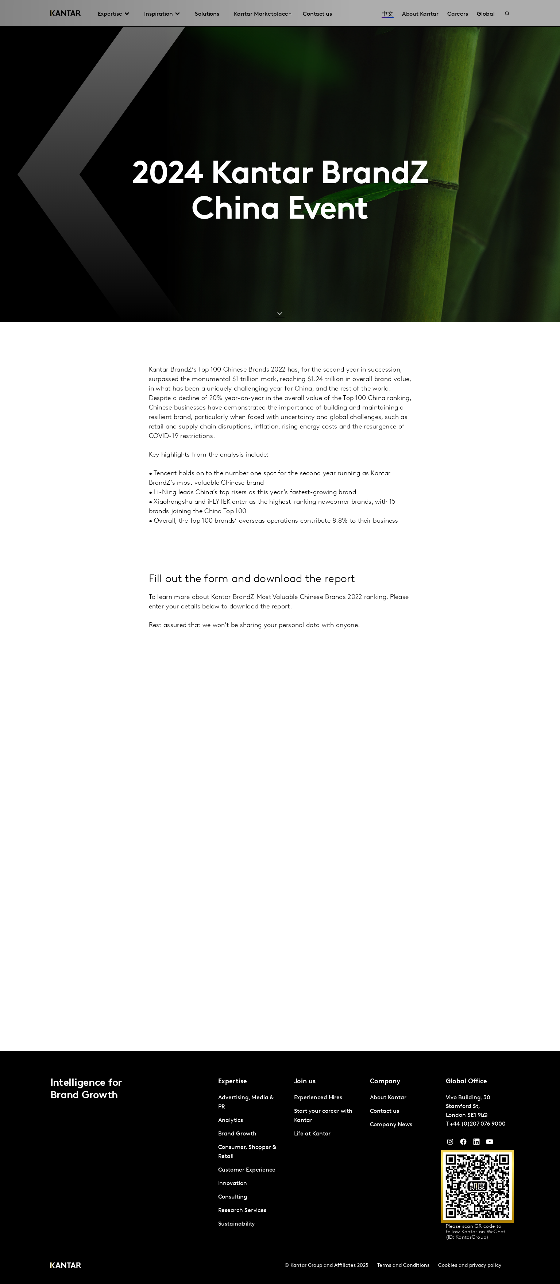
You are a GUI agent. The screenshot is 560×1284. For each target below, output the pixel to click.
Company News (391, 1125)
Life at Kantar (312, 1134)
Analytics (230, 1120)
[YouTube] (476, 1143)
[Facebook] (463, 1143)
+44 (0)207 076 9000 (477, 1124)
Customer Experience (246, 1170)
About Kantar (388, 1098)
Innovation (232, 1184)
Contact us (384, 1111)
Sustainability (236, 1224)
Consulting (232, 1197)
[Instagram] (450, 1143)
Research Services (242, 1211)
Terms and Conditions (403, 1265)
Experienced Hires (318, 1098)
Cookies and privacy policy (469, 1265)
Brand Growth (237, 1134)
